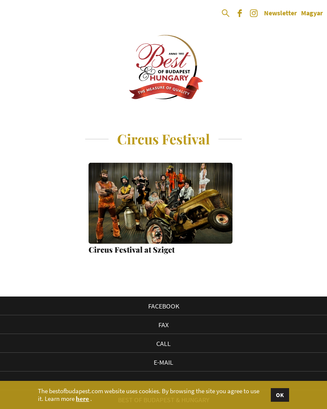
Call (163, 343)
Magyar (312, 13)
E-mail (163, 362)
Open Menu (13, 13)
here (82, 399)
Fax (163, 324)
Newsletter (280, 13)
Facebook (163, 306)
